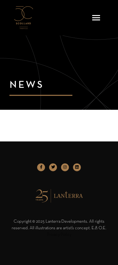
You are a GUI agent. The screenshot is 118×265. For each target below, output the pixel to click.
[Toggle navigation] (96, 18)
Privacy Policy (59, 235)
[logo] (23, 18)
